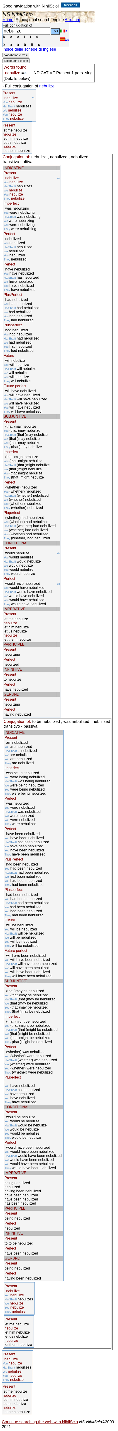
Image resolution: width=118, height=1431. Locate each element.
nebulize (46, 86)
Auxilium (72, 19)
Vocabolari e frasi (15, 55)
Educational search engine (40, 19)
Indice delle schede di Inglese (29, 49)
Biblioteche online (16, 60)
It (63, 31)
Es (64, 39)
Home (7, 19)
